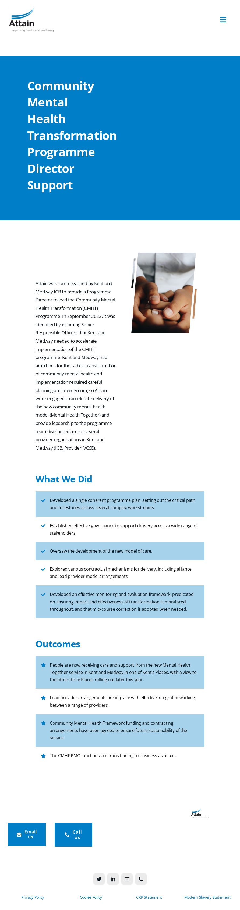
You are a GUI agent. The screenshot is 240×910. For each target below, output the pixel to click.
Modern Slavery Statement (207, 897)
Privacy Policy (32, 897)
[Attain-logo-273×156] (31, 9)
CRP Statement (149, 897)
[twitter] (99, 879)
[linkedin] (113, 879)
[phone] (141, 879)
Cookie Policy (91, 897)
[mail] (127, 879)
